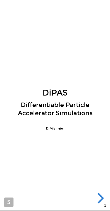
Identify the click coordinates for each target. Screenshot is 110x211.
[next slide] (99, 198)
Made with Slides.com (8, 202)
